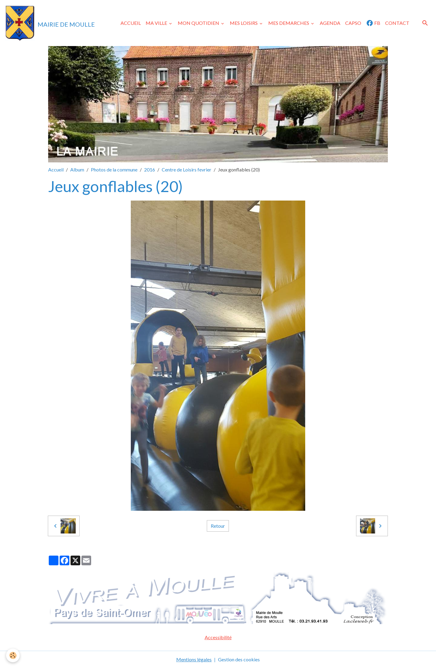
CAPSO (353, 23)
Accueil (56, 169)
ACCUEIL (131, 23)
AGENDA (330, 23)
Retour (218, 526)
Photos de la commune (114, 169)
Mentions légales (194, 659)
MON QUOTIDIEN (199, 23)
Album (77, 169)
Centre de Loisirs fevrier (186, 169)
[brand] (50, 23)
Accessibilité (218, 637)
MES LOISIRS (244, 23)
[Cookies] (13, 655)
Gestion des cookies (239, 659)
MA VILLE (157, 23)
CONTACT (397, 23)
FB (373, 23)
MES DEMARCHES (289, 23)
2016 (149, 169)
